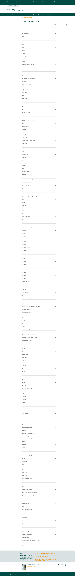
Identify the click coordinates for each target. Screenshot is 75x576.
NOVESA (23, 402)
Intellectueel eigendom (27, 312)
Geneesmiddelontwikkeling (28, 227)
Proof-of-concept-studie (27, 438)
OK (65, 2)
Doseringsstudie (25, 154)
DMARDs (24, 151)
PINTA (23, 422)
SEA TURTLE (24, 467)
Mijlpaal (24, 379)
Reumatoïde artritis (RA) (27, 455)
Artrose (23, 58)
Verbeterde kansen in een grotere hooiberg (43, 556)
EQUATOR (24, 165)
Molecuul (24, 385)
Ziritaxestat (24, 545)
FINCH (23, 194)
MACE (23, 368)
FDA (23, 177)
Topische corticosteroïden (27, 514)
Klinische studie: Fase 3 (27, 346)
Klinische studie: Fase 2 (27, 343)
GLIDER (23, 233)
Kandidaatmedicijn (26, 329)
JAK (22, 323)
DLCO (23, 149)
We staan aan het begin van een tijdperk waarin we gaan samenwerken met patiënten (44, 560)
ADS (23, 44)
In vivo (23, 303)
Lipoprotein (24, 357)
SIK (22, 481)
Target (23, 500)
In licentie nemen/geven (27, 298)
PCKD (23, 419)
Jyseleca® (24, 326)
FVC (22, 219)
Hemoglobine (25, 286)
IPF (22, 317)
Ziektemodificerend (26, 543)
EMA (23, 160)
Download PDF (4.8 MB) (31, 566)
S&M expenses (25, 484)
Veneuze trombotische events (28, 529)
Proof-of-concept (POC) (27, 436)
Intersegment (25, 315)
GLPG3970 (24, 261)
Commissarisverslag (47, 14)
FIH (22, 188)
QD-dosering (24, 447)
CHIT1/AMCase (25, 104)
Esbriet (23, 168)
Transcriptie (24, 517)
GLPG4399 (24, 267)
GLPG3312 (24, 256)
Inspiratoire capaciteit (27, 309)
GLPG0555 (24, 236)
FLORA (23, 202)
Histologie (24, 289)
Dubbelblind (24, 157)
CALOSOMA (24, 92)
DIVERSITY (24, 146)
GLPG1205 (24, 241)
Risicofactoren (20, 14)
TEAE (23, 506)
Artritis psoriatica (26, 56)
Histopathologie (25, 292)
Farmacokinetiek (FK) (26, 171)
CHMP (23, 106)
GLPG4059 (24, 264)
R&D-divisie (24, 450)
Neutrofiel (24, 396)
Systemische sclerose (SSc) (28, 495)
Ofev (23, 405)
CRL (22, 118)
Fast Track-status (26, 174)
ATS (22, 67)
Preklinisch (24, 430)
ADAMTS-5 (24, 36)
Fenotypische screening (27, 182)
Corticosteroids (25, 115)
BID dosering (25, 75)
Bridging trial (25, 89)
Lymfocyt (24, 365)
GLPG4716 (24, 275)
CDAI (23, 95)
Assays (23, 61)
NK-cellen (24, 399)
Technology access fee (27, 509)
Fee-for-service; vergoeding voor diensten (31, 180)
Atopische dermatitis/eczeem (28, 64)
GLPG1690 (24, 244)
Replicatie (24, 453)
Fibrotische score (26, 185)
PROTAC (23, 441)
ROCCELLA (24, 458)
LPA (22, 362)
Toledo (23, 512)
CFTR (23, 101)
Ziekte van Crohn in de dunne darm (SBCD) (31, 540)
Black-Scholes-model (26, 84)
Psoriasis (24, 444)
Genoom (24, 230)
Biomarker (24, 81)
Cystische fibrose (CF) (26, 126)
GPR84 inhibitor (25, 281)
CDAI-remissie (25, 98)
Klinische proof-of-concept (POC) (29, 334)
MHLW (23, 377)
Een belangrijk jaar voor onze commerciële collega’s (45, 553)
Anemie (23, 50)
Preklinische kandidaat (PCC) (28, 433)
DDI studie (24, 134)
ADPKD (23, 42)
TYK (22, 523)
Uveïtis (23, 526)
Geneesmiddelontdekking (27, 225)
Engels (62, 5)
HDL (23, 284)
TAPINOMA (24, 498)
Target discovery (25, 503)
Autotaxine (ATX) (25, 73)
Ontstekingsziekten (26, 410)
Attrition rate (25, 70)
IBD (22, 295)
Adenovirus (24, 39)
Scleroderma (25, 461)
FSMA (23, 210)
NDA (23, 393)
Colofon (21, 574)
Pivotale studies (25, 424)
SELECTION (24, 472)
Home (23, 17)
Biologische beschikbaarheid (28, 78)
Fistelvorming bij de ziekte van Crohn (30, 196)
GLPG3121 (24, 253)
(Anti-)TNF (24, 53)
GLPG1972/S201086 (26, 247)
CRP (23, 123)
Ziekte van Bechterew (27, 534)
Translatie (24, 520)
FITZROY (23, 199)
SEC (22, 469)
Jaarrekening (40, 14)
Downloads (55, 574)
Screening (24, 464)
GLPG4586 (24, 270)
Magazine (53, 14)
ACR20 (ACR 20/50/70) (26, 33)
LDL (22, 351)
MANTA (23, 371)
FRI (22, 208)
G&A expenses (25, 222)
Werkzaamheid (25, 531)
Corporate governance (33, 14)
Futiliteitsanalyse (26, 216)
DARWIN (24, 132)
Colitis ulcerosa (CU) (26, 112)
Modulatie (24, 382)
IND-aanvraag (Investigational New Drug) (31, 306)
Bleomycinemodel (26, 87)
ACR (23, 28)
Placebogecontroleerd (27, 427)
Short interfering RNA (27, 478)
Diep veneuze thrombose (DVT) (29, 140)
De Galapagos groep (10, 14)
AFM (23, 47)
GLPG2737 (24, 250)
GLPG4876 (24, 278)
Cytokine (24, 129)
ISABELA (23, 320)
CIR (22, 109)
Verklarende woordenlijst (28, 17)
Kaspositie (24, 332)
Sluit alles (54, 24)
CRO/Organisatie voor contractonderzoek (31, 120)
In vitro (23, 301)
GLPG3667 (24, 258)
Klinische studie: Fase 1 (27, 340)
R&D (16, 14)
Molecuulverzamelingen (27, 388)
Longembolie (25, 360)
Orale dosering (25, 413)
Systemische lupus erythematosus (29, 492)
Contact (26, 574)
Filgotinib (24, 191)
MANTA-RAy (24, 374)
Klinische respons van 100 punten (29, 337)
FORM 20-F (24, 205)
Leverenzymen (25, 354)
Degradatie (24, 137)
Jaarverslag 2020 (21, 10)
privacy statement (48, 1)
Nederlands (66, 5)
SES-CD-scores (25, 475)
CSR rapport (26, 14)
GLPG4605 (24, 272)
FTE (22, 213)
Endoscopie (24, 163)
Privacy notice (32, 574)
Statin (23, 486)
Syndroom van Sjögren (27, 489)
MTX (23, 391)
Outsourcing (24, 416)
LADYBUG (24, 348)
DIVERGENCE (24, 143)
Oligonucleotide (25, 408)
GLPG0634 (24, 239)
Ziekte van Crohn (26, 537)
